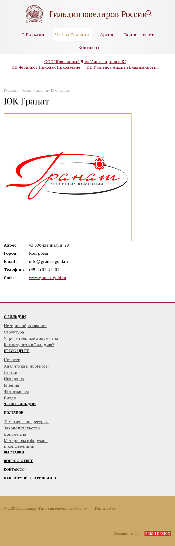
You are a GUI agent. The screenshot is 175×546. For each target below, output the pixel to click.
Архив (106, 35)
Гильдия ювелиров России (98, 14)
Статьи (10, 372)
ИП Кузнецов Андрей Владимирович (122, 67)
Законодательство (22, 428)
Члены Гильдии (72, 35)
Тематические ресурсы (26, 421)
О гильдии (15, 316)
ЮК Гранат (60, 90)
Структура (14, 332)
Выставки (14, 452)
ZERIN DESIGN (157, 533)
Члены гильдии (20, 403)
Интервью (14, 379)
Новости (12, 359)
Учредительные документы (31, 338)
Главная (11, 90)
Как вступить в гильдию (30, 478)
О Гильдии (32, 35)
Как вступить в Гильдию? (29, 344)
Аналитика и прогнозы (26, 366)
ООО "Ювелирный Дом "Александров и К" (85, 61)
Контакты (88, 47)
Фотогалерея (16, 391)
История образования (25, 325)
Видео (10, 398)
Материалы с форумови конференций (26, 443)
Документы (15, 434)
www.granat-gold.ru (47, 277)
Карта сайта (105, 508)
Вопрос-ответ (139, 35)
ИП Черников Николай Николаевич (45, 67)
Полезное (13, 412)
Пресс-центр (17, 350)
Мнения (11, 385)
